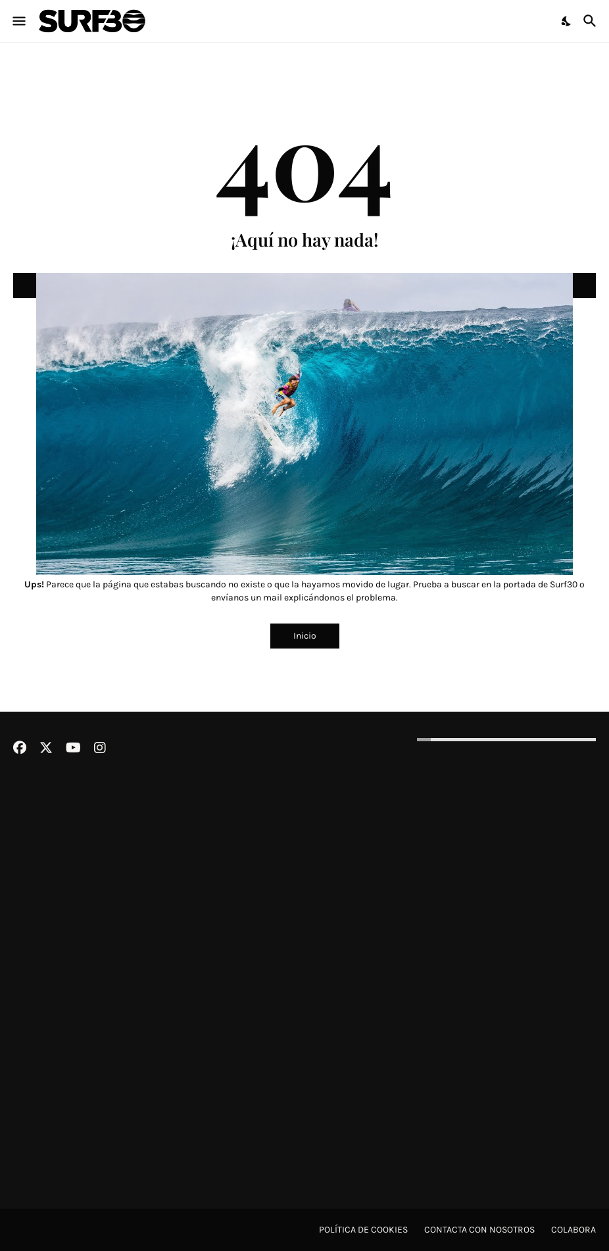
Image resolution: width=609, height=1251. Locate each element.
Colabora (573, 1229)
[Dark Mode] (567, 21)
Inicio (304, 635)
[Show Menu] (18, 21)
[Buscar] (591, 21)
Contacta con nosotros (479, 1229)
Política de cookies (363, 1229)
